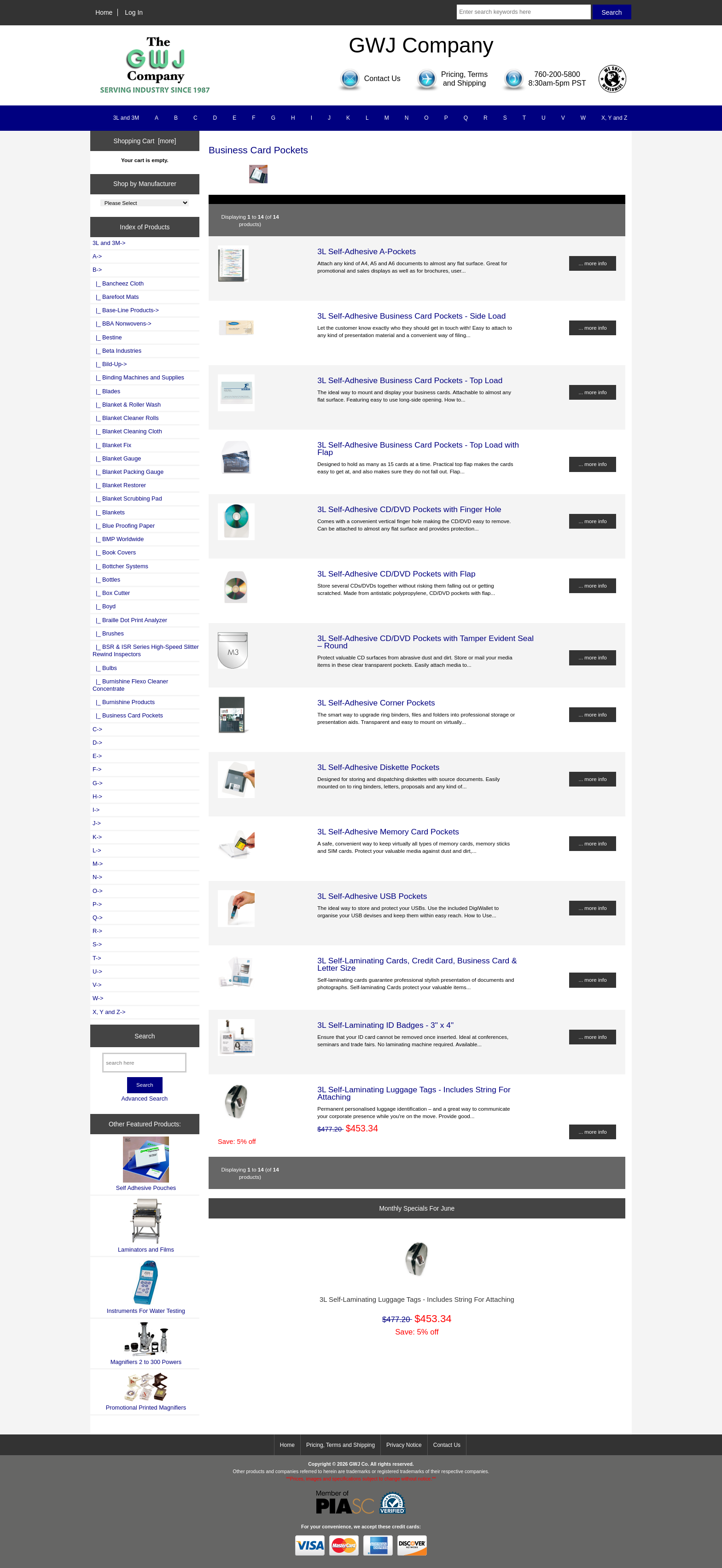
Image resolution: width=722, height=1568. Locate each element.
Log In (134, 12)
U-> (97, 971)
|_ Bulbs (105, 668)
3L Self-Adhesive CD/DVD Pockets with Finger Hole (409, 509)
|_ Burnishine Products (124, 702)
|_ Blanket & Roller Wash (127, 404)
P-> (97, 904)
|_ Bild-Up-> (110, 364)
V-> (97, 984)
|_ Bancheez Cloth (118, 283)
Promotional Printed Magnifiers (146, 1391)
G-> (98, 783)
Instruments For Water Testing (146, 1286)
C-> (97, 729)
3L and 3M (126, 118)
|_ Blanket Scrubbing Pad (127, 498)
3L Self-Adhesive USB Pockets (372, 896)
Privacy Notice (404, 1445)
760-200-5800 (557, 74)
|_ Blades (106, 391)
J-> (97, 823)
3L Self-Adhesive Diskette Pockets (378, 767)
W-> (98, 998)
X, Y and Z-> (109, 1011)
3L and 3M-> (109, 242)
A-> (97, 256)
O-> (98, 890)
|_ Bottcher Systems (120, 566)
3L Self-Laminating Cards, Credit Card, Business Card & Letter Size (417, 964)
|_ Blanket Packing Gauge (128, 471)
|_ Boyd (104, 606)
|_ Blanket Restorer (119, 485)
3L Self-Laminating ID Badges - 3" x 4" (385, 1025)
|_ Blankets (109, 512)
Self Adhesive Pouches (146, 1164)
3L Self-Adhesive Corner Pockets (376, 702)
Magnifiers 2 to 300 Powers (146, 1343)
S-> (97, 944)
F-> (97, 769)
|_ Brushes (108, 633)
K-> (97, 837)
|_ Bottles (106, 579)
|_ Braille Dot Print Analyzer (130, 620)
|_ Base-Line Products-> (126, 310)
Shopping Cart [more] (144, 141)
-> (97, 269)
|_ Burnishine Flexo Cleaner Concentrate (130, 685)
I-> (96, 809)
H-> (97, 796)
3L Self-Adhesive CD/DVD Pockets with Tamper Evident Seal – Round (425, 642)
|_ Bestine (107, 337)
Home (103, 12)
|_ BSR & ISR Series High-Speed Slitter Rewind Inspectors (146, 650)
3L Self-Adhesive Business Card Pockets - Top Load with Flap (418, 448)
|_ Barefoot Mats (116, 296)
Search (144, 1035)
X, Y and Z (614, 118)
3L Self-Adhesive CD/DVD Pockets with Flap (396, 573)
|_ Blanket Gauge (117, 458)
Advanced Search (144, 1098)
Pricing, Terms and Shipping (340, 1445)
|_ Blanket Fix (112, 445)
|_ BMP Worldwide (118, 539)
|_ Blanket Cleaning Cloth (127, 431)
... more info (592, 263)
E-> (97, 755)
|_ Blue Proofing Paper (124, 525)
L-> (97, 850)
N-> (97, 877)
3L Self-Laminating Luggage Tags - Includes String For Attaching (414, 1093)
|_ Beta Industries (117, 350)
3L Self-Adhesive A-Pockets (366, 251)
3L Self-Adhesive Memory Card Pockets (388, 831)
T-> (97, 958)
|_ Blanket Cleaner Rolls (126, 417)
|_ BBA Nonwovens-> (122, 323)
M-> (98, 863)
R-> (97, 930)
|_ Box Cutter (111, 592)
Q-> (98, 917)
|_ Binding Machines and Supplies (138, 377)
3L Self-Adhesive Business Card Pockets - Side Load (411, 316)
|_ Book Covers (114, 552)
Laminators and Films (146, 1225)
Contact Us (446, 1445)
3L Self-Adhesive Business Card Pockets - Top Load (409, 380)
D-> (97, 742)
